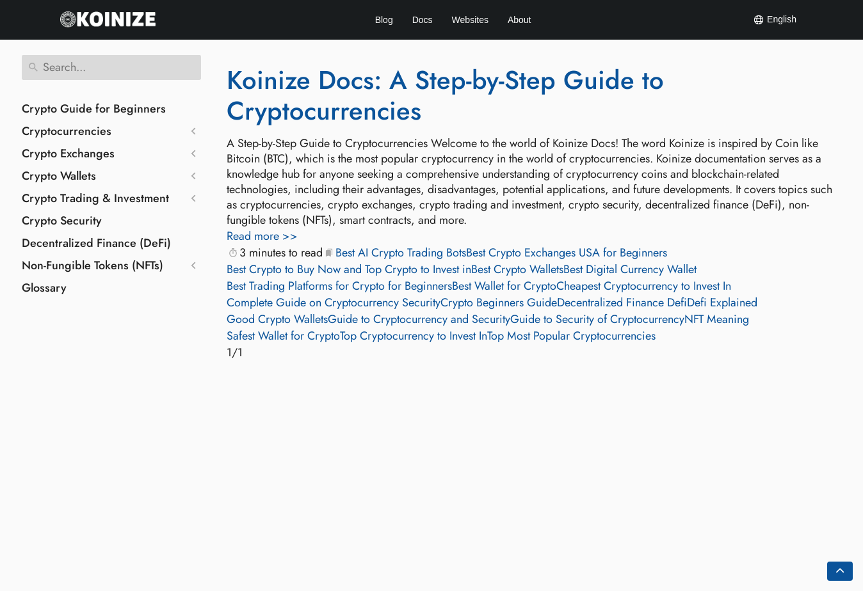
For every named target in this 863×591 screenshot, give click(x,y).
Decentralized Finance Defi (622, 302)
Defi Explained (722, 302)
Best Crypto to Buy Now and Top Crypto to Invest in (349, 269)
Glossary (44, 288)
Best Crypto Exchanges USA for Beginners (566, 252)
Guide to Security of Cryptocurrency (597, 319)
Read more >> (262, 236)
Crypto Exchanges (68, 153)
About (519, 20)
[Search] (111, 67)
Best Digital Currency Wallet (630, 269)
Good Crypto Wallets (277, 319)
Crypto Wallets (59, 176)
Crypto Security (62, 220)
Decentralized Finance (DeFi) (96, 243)
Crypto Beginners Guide (498, 302)
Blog (384, 20)
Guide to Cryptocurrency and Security (419, 319)
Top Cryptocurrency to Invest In (413, 335)
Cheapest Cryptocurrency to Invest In (643, 286)
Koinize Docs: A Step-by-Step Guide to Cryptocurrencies (445, 95)
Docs (422, 20)
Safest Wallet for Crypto (283, 335)
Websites (470, 20)
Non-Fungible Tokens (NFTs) (92, 265)
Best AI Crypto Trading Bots (400, 252)
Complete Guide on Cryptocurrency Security (333, 302)
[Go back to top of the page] (840, 571)
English (774, 20)
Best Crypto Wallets (517, 269)
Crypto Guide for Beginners (94, 108)
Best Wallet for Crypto (504, 286)
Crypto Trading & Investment (95, 198)
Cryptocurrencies (66, 131)
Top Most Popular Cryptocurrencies (571, 335)
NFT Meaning (716, 319)
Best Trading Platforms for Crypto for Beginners (339, 286)
